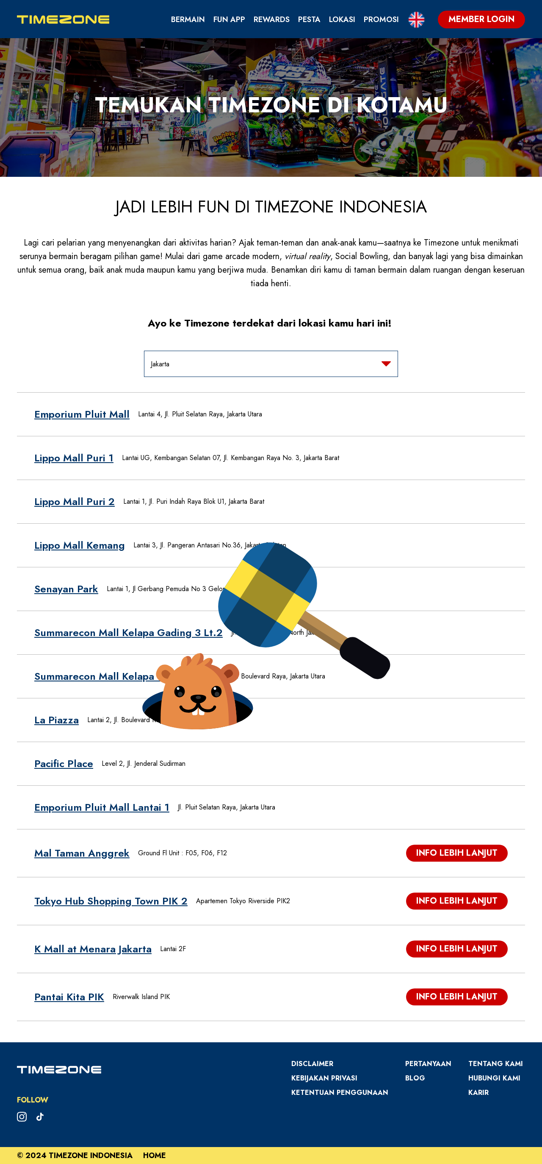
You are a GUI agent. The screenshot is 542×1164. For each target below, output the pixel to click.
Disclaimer (312, 1064)
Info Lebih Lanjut (457, 853)
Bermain (188, 19)
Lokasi (342, 19)
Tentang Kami (495, 1064)
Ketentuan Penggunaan (339, 1092)
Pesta (309, 19)
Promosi (381, 19)
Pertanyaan (428, 1064)
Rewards (272, 19)
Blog (415, 1078)
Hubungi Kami (494, 1078)
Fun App (229, 19)
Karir (478, 1092)
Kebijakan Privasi (324, 1078)
